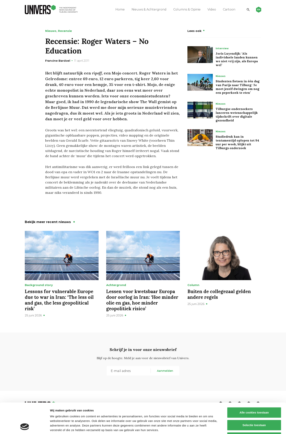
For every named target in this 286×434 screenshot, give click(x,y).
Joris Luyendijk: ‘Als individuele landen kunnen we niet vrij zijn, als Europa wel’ (237, 59)
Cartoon (229, 9)
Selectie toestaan (254, 396)
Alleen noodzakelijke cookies (254, 409)
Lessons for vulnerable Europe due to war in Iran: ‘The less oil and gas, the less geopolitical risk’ (59, 300)
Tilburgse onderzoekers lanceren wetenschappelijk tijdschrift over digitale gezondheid (237, 114)
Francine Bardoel (57, 60)
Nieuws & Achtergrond (149, 9)
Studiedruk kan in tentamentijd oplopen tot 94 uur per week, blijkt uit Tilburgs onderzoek (237, 142)
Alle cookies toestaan (254, 384)
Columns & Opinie (187, 9)
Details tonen (206, 426)
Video (211, 9)
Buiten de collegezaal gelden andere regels (219, 294)
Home (120, 9)
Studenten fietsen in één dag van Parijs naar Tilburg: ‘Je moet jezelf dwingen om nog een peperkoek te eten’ (237, 87)
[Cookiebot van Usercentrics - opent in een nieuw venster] (24, 426)
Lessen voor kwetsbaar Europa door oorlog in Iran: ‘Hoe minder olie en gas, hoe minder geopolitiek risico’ (142, 300)
